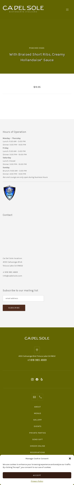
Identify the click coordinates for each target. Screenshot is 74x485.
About (37, 407)
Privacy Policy (37, 481)
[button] (70, 458)
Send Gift (37, 439)
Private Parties (37, 433)
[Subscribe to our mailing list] (23, 298)
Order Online (37, 446)
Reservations (37, 452)
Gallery (37, 420)
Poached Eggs (36, 48)
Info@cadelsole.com (12, 276)
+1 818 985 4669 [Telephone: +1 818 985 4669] (37, 360)
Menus (37, 413)
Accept (37, 475)
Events (37, 426)
